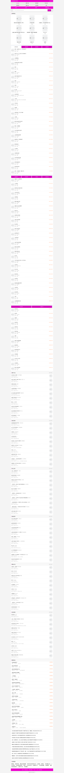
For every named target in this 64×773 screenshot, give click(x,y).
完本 (26, 7)
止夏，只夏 (14, 692)
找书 (49, 10)
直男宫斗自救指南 (15, 696)
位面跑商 (47, 765)
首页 (23, 769)
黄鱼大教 (13, 670)
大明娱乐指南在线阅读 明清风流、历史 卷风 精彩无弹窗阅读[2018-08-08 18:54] (25, 746)
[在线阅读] (51, 662)
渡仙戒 (38, 763)
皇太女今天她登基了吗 (16, 686)
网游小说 (27, 5)
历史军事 (36, 5)
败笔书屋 (17, 763)
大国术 (45, 42)
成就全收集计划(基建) (15, 672)
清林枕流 (13, 680)
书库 (16, 7)
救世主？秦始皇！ (15, 679)
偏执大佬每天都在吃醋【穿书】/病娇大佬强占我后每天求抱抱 (23, 32)
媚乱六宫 (32, 42)
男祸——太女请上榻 (27, 765)
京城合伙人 (14, 726)
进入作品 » (51, 372)
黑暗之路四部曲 (23, 763)
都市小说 (27, 3)
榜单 (36, 7)
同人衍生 (46, 3)
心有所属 (13, 719)
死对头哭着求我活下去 (16, 669)
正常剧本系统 (32, 22)
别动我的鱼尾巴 (19, 765)
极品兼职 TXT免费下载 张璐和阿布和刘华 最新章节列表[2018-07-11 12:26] (25, 733)
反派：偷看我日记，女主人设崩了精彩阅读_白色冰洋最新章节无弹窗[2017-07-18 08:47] (27, 739)
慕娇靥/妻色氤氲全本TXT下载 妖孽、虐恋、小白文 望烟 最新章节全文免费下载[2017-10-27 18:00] (29, 751)
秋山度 (13, 673)
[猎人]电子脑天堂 (15, 665)
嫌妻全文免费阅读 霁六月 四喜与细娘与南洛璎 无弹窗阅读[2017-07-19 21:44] (25, 744)
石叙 (12, 663)
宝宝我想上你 (47, 763)
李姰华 (13, 724)
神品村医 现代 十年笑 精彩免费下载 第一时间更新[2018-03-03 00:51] (24, 735)
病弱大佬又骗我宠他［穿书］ (19, 22)
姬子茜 (13, 690)
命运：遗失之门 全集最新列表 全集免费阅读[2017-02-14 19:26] (23, 753)
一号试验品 (14, 675)
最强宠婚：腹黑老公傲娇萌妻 (32, 32)
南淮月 (13, 687)
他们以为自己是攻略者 (16, 706)
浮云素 (13, 710)
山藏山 (13, 683)
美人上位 (45, 32)
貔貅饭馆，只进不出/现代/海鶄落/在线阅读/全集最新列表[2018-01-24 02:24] (25, 755)
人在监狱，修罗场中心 (16, 689)
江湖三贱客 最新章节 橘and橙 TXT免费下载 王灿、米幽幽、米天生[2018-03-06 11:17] (27, 730)
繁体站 (12, 763)
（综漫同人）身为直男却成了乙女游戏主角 (46, 22)
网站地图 (30, 769)
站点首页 (17, 3)
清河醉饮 (13, 727)
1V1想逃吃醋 (41, 765)
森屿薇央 (13, 700)
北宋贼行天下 (35, 765)
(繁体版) (40, 769)
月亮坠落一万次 (14, 723)
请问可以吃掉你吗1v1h (31, 763)
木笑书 (13, 697)
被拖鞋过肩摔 (14, 707)
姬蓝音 (13, 717)
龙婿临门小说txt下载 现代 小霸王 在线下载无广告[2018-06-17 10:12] (24, 742)
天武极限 (26, 766)
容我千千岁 (20, 766)
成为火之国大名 (14, 709)
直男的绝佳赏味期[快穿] (16, 682)
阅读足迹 (47, 7)
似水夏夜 (13, 714)
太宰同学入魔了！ (15, 699)
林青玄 (42, 763)
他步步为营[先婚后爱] (15, 713)
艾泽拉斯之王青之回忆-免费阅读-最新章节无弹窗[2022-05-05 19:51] (23, 737)
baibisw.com (14, 0)
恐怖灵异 (17, 5)
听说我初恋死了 (14, 662)
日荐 (46, 5)
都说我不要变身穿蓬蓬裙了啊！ (17, 716)
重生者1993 (19, 42)
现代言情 (36, 3)
